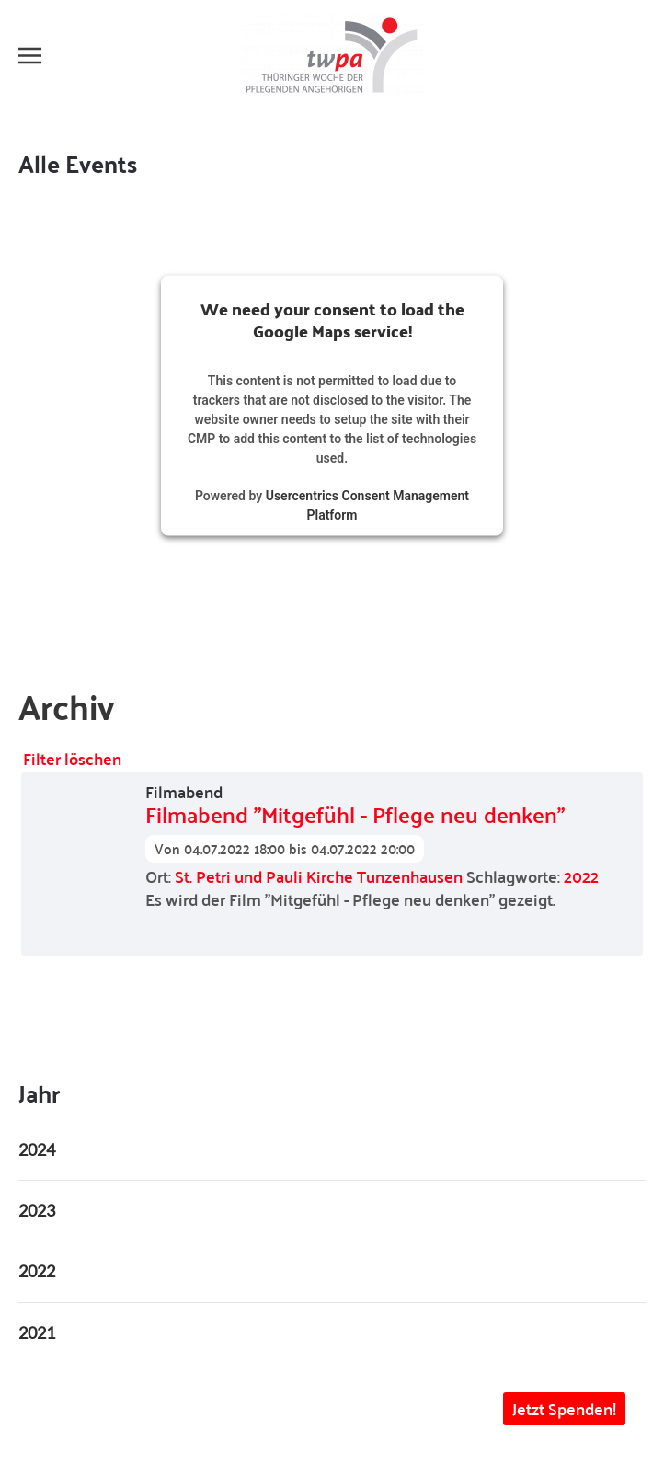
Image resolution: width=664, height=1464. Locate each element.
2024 (36, 1149)
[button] (29, 55)
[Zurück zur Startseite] (332, 55)
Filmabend (184, 792)
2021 (36, 1332)
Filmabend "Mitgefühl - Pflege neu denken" (355, 815)
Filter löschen (72, 758)
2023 (36, 1210)
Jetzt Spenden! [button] (564, 1408)
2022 (581, 876)
